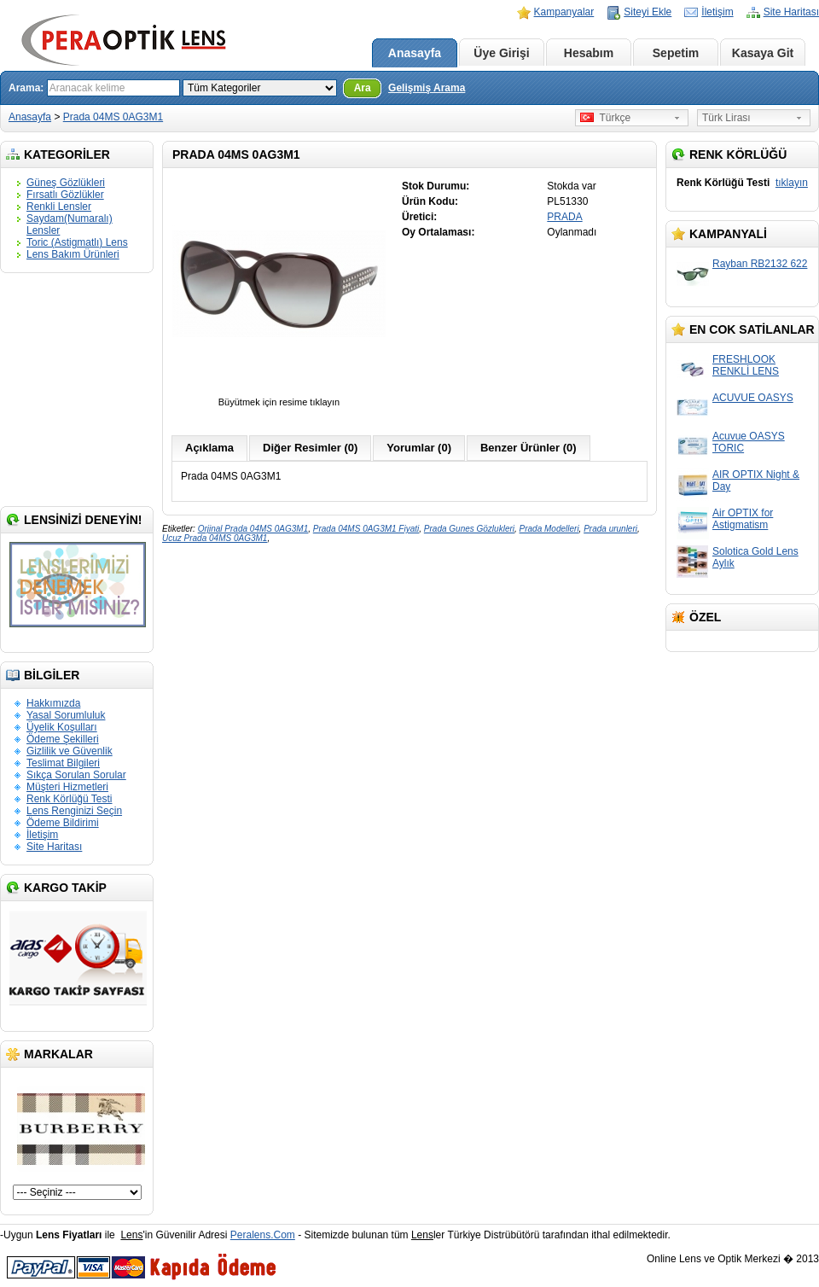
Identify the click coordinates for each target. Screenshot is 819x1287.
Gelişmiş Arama (426, 88)
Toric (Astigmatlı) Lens (77, 242)
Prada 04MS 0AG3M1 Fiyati (366, 528)
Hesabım (588, 53)
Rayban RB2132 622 (759, 264)
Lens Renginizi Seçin (74, 811)
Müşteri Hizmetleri (67, 787)
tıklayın (791, 183)
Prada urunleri (610, 528)
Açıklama (209, 447)
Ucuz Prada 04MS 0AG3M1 (214, 538)
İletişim (717, 12)
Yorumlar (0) (418, 447)
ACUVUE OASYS (752, 398)
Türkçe (605, 118)
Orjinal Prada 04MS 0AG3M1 (253, 528)
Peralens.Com (262, 1235)
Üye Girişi (501, 53)
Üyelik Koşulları (61, 727)
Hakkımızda (53, 703)
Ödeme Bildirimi (62, 823)
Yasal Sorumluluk (65, 715)
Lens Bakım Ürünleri (72, 254)
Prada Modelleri (549, 528)
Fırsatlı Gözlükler (65, 195)
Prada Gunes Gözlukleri (469, 528)
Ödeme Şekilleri (62, 739)
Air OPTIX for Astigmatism (742, 519)
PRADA (564, 217)
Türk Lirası (726, 118)
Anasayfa (414, 53)
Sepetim (676, 53)
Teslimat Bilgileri (63, 763)
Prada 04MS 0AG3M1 (113, 117)
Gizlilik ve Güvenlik (69, 751)
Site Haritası (791, 12)
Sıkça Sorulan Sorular (76, 775)
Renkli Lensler (58, 207)
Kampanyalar (564, 12)
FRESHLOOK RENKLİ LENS (745, 365)
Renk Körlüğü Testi (69, 799)
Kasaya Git (762, 53)
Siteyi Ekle (647, 12)
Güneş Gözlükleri (65, 183)
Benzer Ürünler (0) (528, 447)
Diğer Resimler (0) (310, 447)
